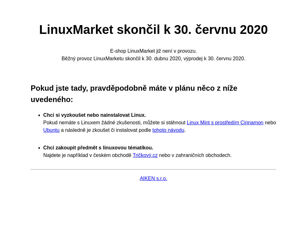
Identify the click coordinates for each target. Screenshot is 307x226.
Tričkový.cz (145, 155)
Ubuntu (51, 130)
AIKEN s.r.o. (153, 178)
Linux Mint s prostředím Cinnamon (225, 122)
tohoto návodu (168, 130)
